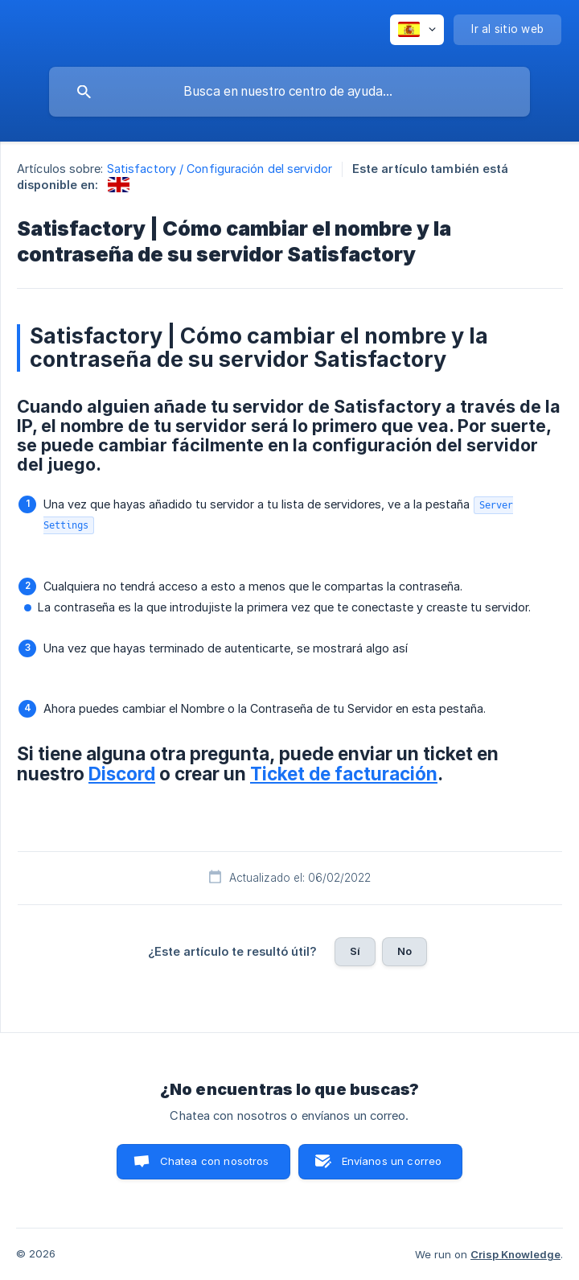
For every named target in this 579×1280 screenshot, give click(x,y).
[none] (417, 29)
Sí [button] (355, 951)
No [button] (404, 951)
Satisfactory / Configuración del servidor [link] (219, 168)
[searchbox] (289, 92)
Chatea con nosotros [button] (214, 1160)
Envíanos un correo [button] (392, 1160)
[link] (118, 184)
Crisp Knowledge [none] (515, 1254)
